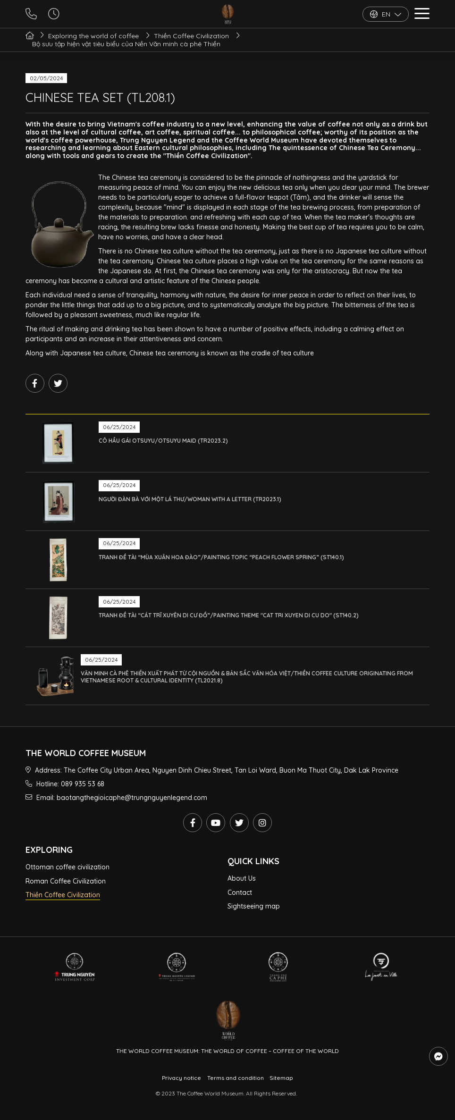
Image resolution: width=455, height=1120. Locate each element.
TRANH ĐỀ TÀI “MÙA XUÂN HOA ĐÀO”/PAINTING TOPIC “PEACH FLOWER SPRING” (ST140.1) (221, 557)
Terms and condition (235, 1077)
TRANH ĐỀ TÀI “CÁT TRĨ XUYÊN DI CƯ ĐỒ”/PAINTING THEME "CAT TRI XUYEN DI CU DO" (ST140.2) (229, 615)
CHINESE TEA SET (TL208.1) (100, 97)
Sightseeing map (254, 906)
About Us (242, 878)
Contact (240, 892)
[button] (422, 14)
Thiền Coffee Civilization (62, 895)
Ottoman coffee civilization (67, 867)
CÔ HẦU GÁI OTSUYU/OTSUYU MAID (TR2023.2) (163, 440)
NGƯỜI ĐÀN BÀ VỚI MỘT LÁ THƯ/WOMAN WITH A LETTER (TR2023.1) (190, 499)
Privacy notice (181, 1077)
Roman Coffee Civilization (65, 881)
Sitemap (281, 1077)
